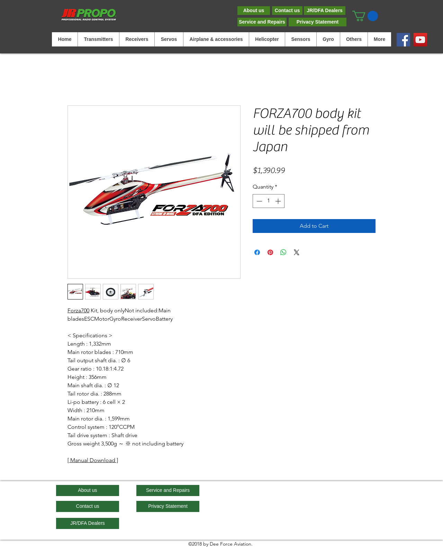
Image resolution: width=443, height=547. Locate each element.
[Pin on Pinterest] (270, 252)
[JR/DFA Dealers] (324, 10)
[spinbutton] (268, 201)
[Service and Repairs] (262, 22)
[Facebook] (403, 39)
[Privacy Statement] (317, 22)
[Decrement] (258, 201)
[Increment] (278, 201)
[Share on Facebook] (257, 252)
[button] (365, 16)
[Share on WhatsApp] (283, 252)
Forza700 (78, 310)
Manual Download (92, 460)
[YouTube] (420, 39)
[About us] (253, 10)
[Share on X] (296, 252)
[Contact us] (287, 10)
